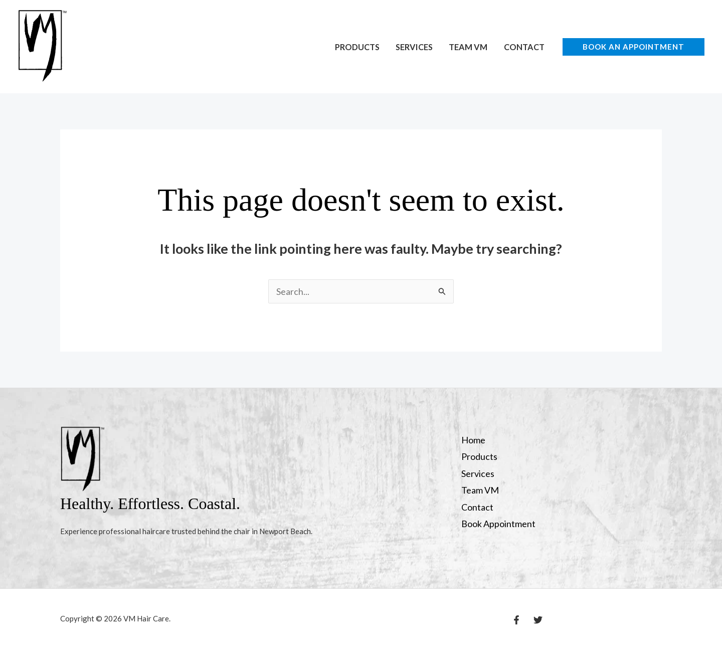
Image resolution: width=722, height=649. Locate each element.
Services (414, 47)
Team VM (468, 47)
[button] (633, 47)
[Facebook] (516, 619)
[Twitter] (538, 619)
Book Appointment (498, 523)
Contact (524, 47)
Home (473, 439)
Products (357, 47)
